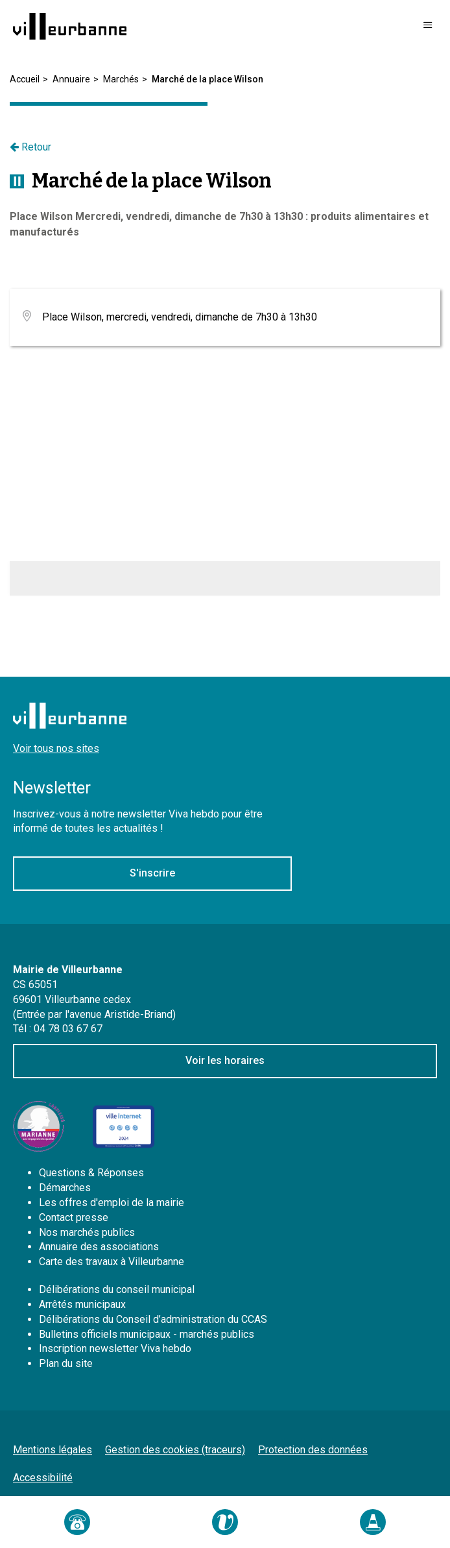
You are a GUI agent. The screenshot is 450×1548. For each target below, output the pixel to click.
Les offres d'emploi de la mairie (111, 1202)
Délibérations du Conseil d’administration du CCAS (153, 1319)
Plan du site (66, 1363)
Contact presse (73, 1217)
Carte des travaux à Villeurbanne (111, 1261)
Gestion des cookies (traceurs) (175, 1450)
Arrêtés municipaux (82, 1304)
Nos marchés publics (87, 1232)
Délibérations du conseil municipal (117, 1289)
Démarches (65, 1187)
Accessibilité (43, 1477)
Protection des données (313, 1450)
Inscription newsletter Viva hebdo (115, 1348)
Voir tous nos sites (56, 748)
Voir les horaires (225, 1060)
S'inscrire (152, 873)
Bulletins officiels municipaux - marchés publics (146, 1334)
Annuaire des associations (99, 1246)
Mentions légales (52, 1450)
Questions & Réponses (91, 1173)
